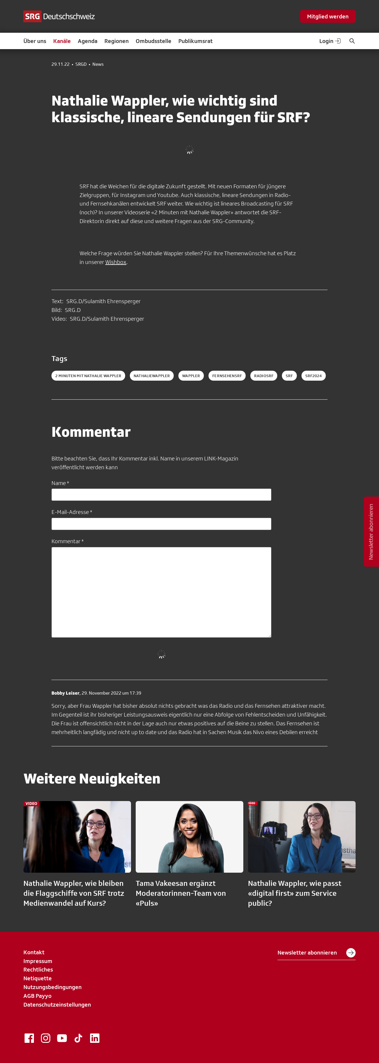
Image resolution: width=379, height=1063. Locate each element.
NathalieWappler (152, 375)
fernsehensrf (227, 375)
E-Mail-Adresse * (71, 512)
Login (330, 40)
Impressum (37, 961)
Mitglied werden (328, 16)
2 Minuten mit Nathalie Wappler (88, 375)
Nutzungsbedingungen (52, 987)
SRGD (81, 64)
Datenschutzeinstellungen (57, 1004)
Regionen (116, 41)
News (98, 64)
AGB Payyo (37, 996)
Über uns (34, 41)
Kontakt (33, 952)
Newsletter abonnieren (317, 952)
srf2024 (313, 375)
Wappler (191, 375)
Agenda (87, 41)
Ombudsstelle (153, 41)
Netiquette (37, 978)
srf (289, 375)
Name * (60, 483)
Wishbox (115, 262)
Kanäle (62, 41)
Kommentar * (67, 541)
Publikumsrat (195, 41)
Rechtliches (38, 969)
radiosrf (263, 375)
